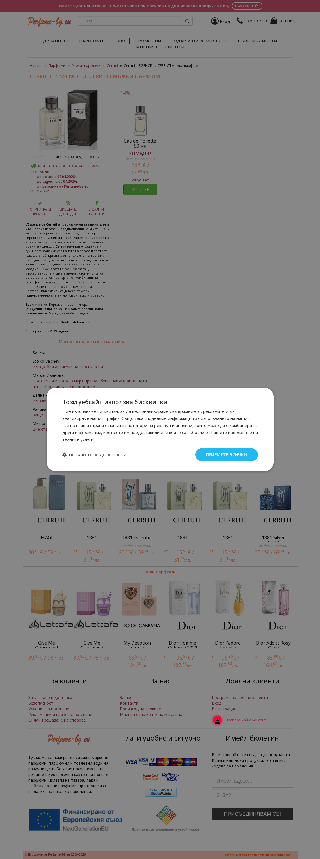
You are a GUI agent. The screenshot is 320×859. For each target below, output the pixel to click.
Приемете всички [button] (226, 454)
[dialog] (160, 429)
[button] (94, 454)
